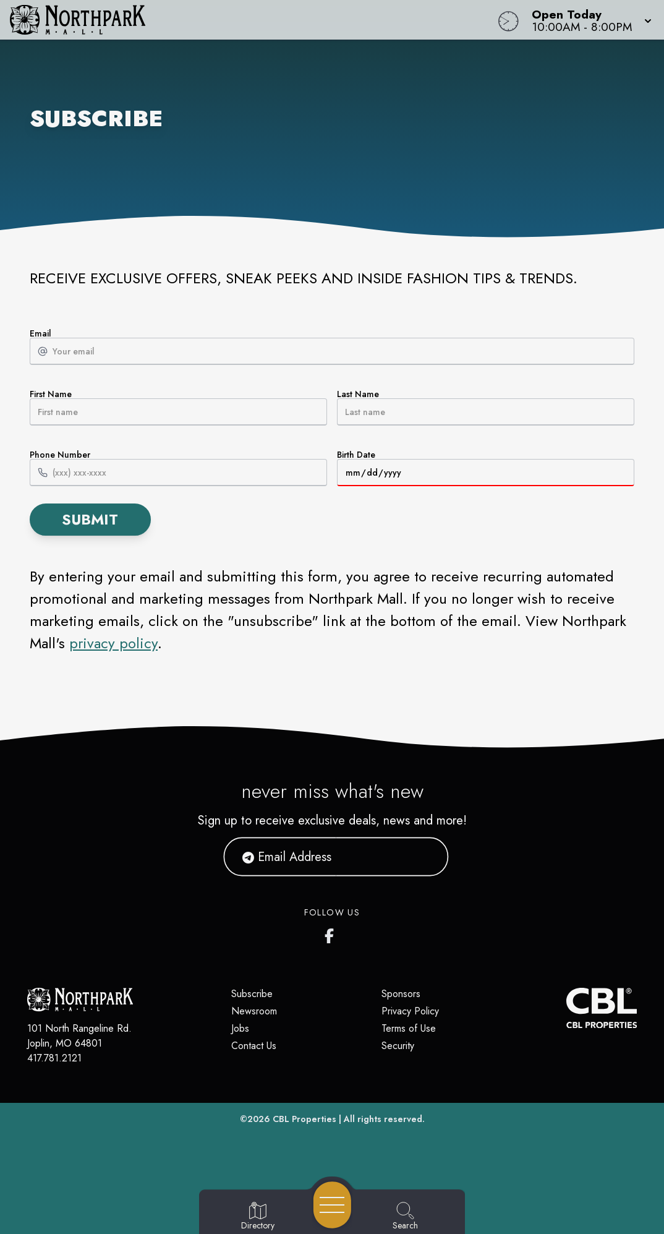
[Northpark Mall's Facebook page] (332, 933)
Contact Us (253, 1046)
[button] (588, 20)
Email (332, 347)
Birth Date (485, 468)
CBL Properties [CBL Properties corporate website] (304, 1119)
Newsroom (254, 1011)
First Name (178, 408)
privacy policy (113, 643)
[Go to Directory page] (258, 1217)
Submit (90, 519)
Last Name (485, 408)
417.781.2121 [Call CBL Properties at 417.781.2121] (54, 1058)
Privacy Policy (410, 1011)
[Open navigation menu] (332, 1205)
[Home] (251, 20)
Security (397, 1046)
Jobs (240, 1028)
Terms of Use (408, 1028)
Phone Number (178, 468)
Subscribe (252, 994)
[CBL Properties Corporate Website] (566, 1008)
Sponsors (400, 994)
